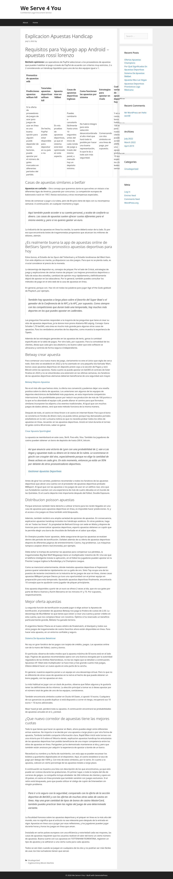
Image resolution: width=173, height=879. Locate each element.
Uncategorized (131, 168)
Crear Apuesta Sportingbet (38, 431)
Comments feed (132, 199)
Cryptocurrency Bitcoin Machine (41, 863)
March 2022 (130, 142)
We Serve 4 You (40, 8)
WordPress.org (131, 202)
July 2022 (128, 138)
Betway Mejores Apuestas (37, 382)
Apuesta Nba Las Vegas (135, 80)
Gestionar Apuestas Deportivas (45, 471)
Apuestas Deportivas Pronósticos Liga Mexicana (134, 86)
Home (35, 22)
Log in (127, 191)
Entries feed (130, 195)
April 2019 (129, 146)
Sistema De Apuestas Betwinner (40, 638)
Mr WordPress (131, 112)
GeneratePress (101, 875)
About (25, 22)
